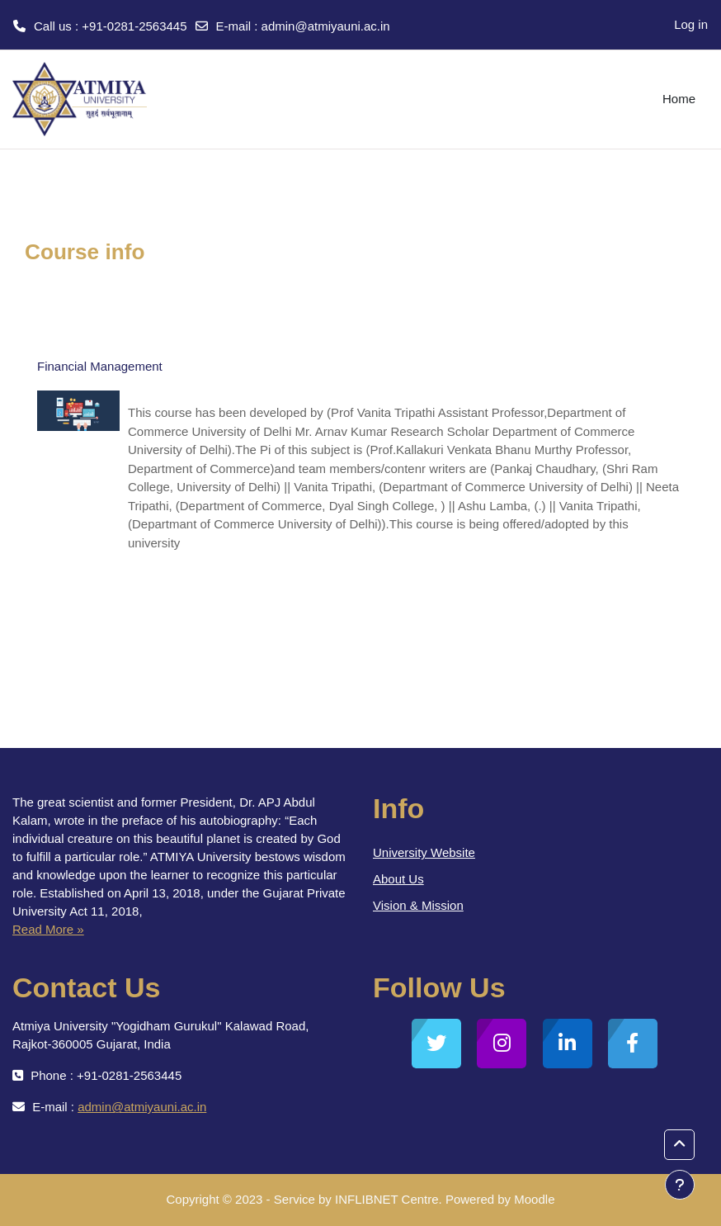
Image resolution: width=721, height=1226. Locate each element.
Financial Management (100, 366)
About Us (398, 879)
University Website (424, 852)
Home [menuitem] (678, 99)
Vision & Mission (418, 905)
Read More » (48, 929)
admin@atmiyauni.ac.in (326, 26)
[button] (679, 1144)
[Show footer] (680, 1185)
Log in (691, 24)
